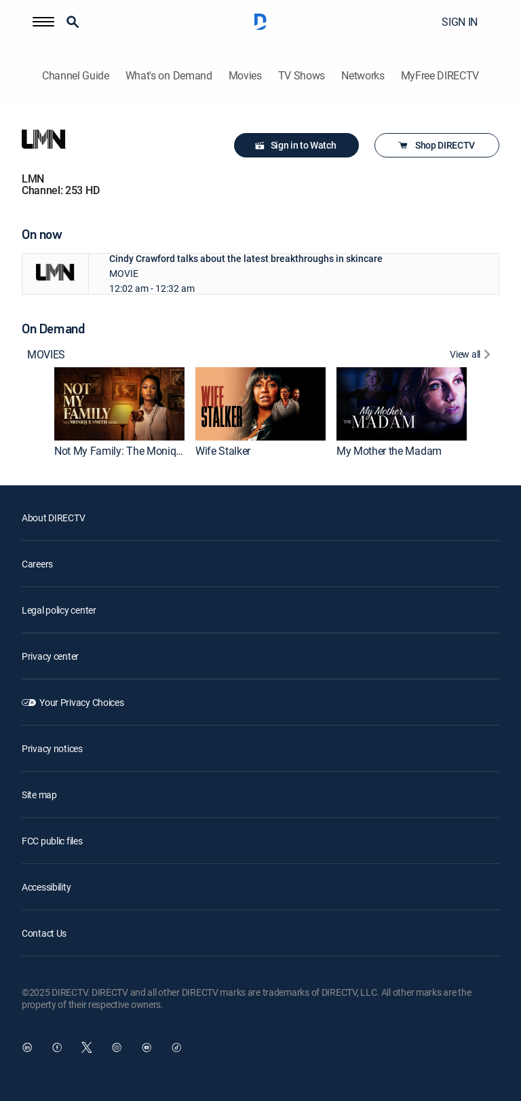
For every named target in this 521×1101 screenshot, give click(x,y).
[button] (43, 22)
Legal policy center (59, 609)
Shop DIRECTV (435, 145)
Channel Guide (75, 76)
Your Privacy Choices (81, 702)
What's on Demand (169, 76)
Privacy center (50, 656)
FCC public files (52, 840)
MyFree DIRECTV (440, 76)
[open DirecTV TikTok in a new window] (176, 1047)
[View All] (472, 356)
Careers (37, 563)
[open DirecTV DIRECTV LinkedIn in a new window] (27, 1047)
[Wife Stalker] (260, 404)
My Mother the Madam (389, 450)
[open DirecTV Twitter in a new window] (86, 1047)
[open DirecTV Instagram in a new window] (116, 1047)
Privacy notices (52, 748)
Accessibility (46, 886)
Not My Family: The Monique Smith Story (149, 450)
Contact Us (44, 933)
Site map (39, 794)
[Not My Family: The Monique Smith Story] (119, 404)
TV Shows (301, 76)
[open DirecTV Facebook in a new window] (57, 1047)
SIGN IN (460, 21)
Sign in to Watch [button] (295, 145)
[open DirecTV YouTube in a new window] (146, 1047)
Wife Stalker (222, 450)
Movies (245, 76)
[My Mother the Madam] (401, 404)
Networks (362, 76)
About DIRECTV (53, 517)
